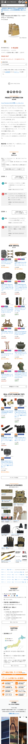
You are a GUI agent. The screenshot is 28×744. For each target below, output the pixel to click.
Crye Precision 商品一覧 (19, 572)
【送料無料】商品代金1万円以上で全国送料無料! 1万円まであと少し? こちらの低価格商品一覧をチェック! (13, 9)
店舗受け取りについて (14, 713)
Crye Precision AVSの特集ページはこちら (12, 103)
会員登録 (7, 72)
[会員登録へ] (19, 2)
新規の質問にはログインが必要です (14, 169)
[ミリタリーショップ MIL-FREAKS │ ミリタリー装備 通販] (10, 2)
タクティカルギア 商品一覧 (20, 582)
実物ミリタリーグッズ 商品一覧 (21, 579)
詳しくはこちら (14, 622)
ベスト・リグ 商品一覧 (19, 574)
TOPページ (3, 569)
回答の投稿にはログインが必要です (19, 177)
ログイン (16, 72)
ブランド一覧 (10, 572)
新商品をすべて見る (14, 386)
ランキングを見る (14, 477)
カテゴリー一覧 (10, 574)
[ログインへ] (22, 2)
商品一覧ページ (10, 569)
